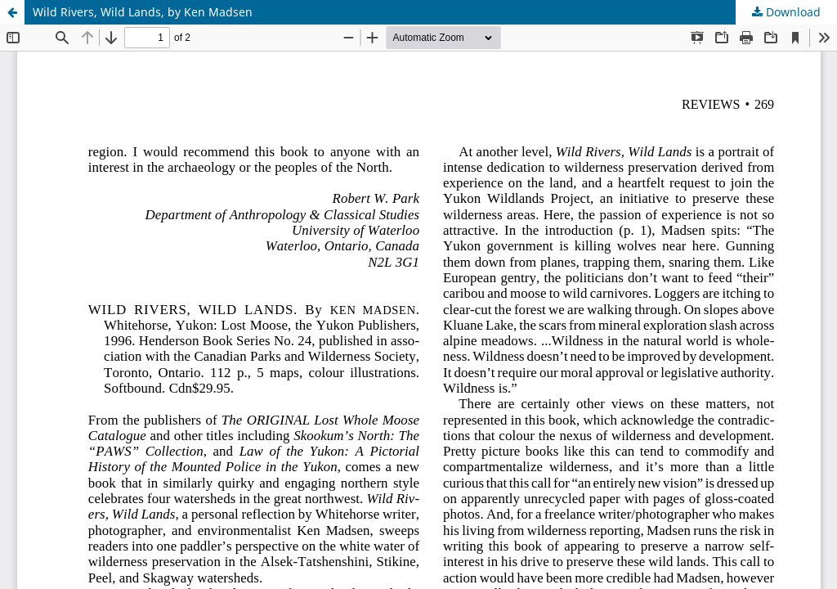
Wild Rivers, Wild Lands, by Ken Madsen (143, 12)
